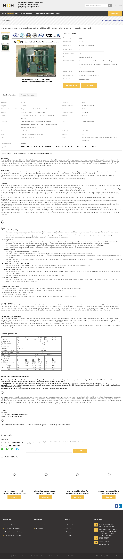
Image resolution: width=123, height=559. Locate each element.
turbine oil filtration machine (14, 425)
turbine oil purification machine (59, 425)
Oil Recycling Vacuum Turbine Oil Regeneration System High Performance (45, 493)
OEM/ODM (38, 528)
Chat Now (114, 13)
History (67, 528)
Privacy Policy (100, 556)
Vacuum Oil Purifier (11, 525)
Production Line (40, 525)
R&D (36, 532)
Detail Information (9, 95)
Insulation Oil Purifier (11, 528)
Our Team (68, 535)
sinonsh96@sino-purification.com (105, 543)
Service (67, 532)
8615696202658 (14, 446)
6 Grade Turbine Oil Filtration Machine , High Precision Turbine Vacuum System (14, 493)
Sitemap (108, 556)
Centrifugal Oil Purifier (12, 535)
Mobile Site (116, 556)
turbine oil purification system (36, 425)
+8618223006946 (17, 443)
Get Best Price (71, 85)
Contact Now (80, 451)
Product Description (28, 95)
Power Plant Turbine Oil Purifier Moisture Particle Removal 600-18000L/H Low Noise (77, 493)
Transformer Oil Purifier (12, 532)
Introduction (69, 525)
